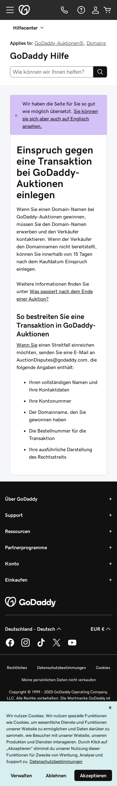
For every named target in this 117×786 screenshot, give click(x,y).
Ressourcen (17, 531)
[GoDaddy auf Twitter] (57, 645)
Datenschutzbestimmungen (61, 668)
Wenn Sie (26, 344)
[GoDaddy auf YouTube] (72, 645)
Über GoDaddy (21, 498)
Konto (12, 563)
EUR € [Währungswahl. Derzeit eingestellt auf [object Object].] (101, 629)
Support (14, 514)
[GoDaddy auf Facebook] (10, 645)
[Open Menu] (7, 9)
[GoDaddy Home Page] (31, 602)
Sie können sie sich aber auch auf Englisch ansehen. (60, 119)
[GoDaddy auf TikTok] (41, 645)
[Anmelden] (95, 10)
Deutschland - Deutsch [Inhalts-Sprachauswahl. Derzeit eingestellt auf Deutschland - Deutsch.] (34, 629)
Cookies (103, 668)
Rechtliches (17, 668)
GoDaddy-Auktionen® (59, 42)
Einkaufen (16, 579)
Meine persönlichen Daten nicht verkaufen (58, 680)
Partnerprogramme (26, 547)
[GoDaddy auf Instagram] (25, 645)
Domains (96, 42)
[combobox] (52, 72)
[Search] (100, 71)
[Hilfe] (80, 10)
